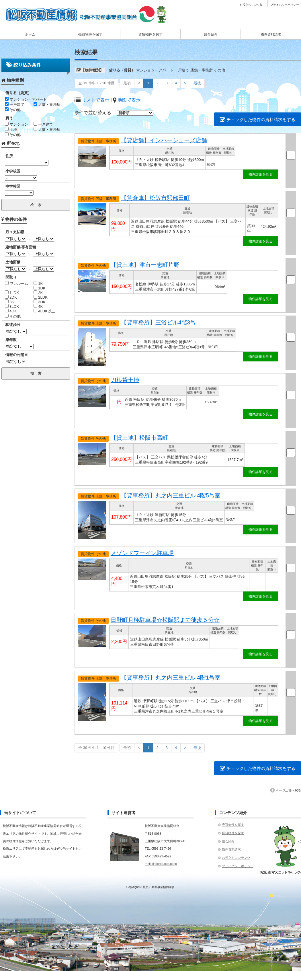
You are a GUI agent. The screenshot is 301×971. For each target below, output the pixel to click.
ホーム (30, 34)
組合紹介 (211, 34)
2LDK (41, 297)
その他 (13, 110)
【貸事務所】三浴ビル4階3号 (158, 322)
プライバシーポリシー (284, 4)
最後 (197, 83)
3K (9, 302)
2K (38, 293)
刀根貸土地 (125, 380)
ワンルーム (16, 283)
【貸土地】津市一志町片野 (145, 265)
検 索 (36, 205)
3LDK (12, 306)
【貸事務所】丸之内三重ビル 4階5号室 (170, 495)
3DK (40, 302)
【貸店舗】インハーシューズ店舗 (164, 140)
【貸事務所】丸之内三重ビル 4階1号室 (170, 677)
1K (38, 283)
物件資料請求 (271, 34)
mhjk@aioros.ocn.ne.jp (161, 863)
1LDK (12, 293)
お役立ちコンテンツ (236, 857)
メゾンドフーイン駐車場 (142, 553)
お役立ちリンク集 (251, 4)
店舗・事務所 (47, 104)
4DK (11, 311)
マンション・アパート (26, 99)
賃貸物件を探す (150, 34)
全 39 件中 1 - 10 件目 (96, 83)
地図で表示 (129, 100)
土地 (11, 129)
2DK (11, 297)
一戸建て (15, 104)
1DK (40, 288)
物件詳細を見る (261, 174)
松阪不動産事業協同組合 (159, 887)
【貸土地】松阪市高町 (139, 438)
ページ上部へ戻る (288, 790)
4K (38, 306)
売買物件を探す (90, 34)
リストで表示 (95, 100)
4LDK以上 (44, 311)
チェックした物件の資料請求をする (257, 119)
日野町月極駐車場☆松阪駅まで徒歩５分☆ (165, 620)
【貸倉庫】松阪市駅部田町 (155, 198)
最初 (127, 83)
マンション (16, 124)
